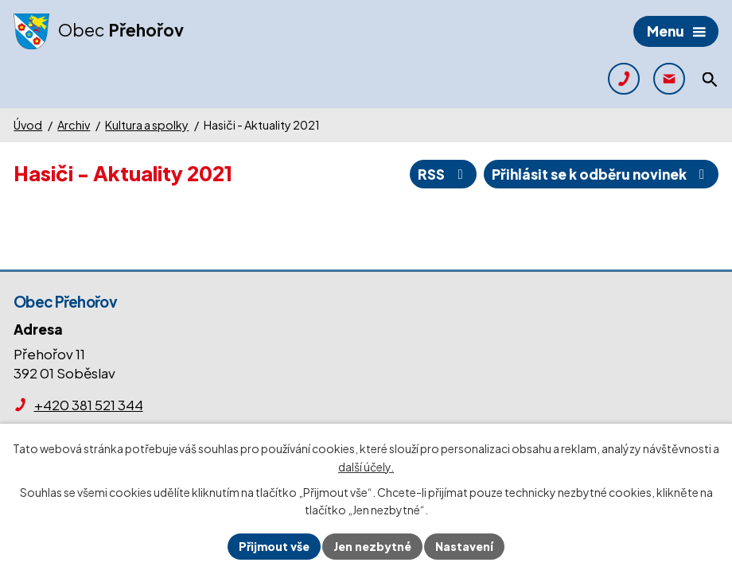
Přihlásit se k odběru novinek (601, 174)
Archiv (73, 125)
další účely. (366, 467)
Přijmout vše (274, 546)
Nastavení (464, 546)
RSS (443, 174)
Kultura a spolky (147, 125)
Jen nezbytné (372, 546)
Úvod (28, 125)
